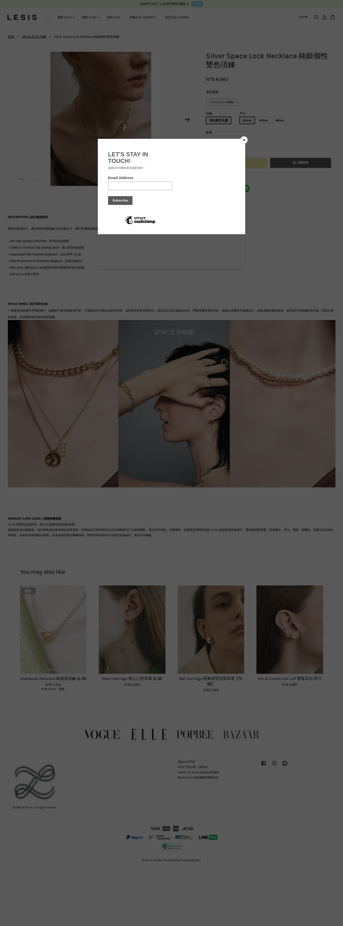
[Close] (244, 140)
